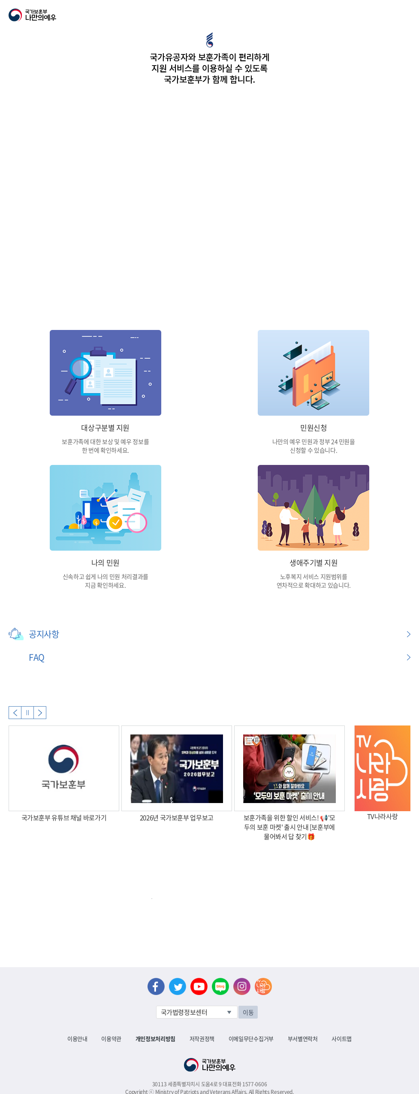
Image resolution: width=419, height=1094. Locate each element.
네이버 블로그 (220, 986)
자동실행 (27, 712)
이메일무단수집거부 (251, 1038)
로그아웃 (103, 4)
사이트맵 (342, 1038)
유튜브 (199, 986)
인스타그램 (241, 986)
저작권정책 (202, 1038)
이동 (248, 1012)
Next (39, 712)
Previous (15, 712)
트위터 (177, 986)
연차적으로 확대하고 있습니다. (314, 585)
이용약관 (111, 1038)
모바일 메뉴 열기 (404, 15)
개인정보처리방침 (155, 1038)
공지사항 (44, 634)
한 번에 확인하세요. (105, 450)
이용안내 (77, 1038)
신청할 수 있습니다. (313, 450)
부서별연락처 (303, 1038)
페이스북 (156, 986)
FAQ (37, 657)
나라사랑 (263, 986)
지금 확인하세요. (105, 585)
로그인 (73, 4)
